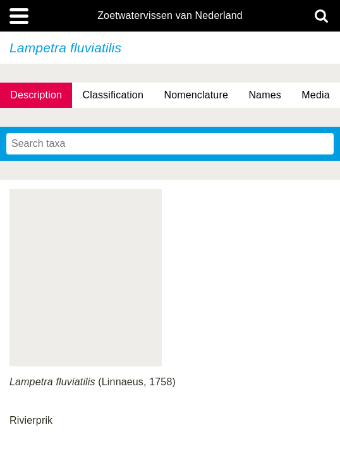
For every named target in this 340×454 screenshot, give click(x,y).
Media (315, 95)
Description (36, 95)
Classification (112, 95)
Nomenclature (196, 95)
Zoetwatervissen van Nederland (170, 16)
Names (264, 95)
